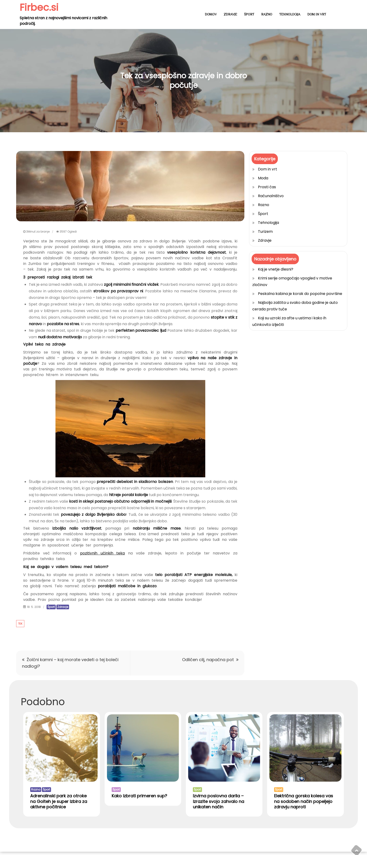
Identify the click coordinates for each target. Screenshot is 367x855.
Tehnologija (289, 14)
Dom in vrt (316, 14)
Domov (211, 14)
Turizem (265, 231)
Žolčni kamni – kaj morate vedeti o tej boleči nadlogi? (70, 663)
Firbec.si (39, 7)
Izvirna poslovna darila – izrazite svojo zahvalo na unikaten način (218, 804)
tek (20, 623)
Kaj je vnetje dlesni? (275, 269)
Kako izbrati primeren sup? (139, 799)
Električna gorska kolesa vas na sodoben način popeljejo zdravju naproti (303, 804)
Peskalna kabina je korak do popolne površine (300, 293)
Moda (263, 178)
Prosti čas (267, 187)
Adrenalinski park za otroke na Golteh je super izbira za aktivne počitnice (58, 804)
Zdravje (230, 14)
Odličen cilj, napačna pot (208, 660)
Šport (249, 14)
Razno (266, 14)
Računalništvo (271, 196)
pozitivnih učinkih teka (102, 553)
